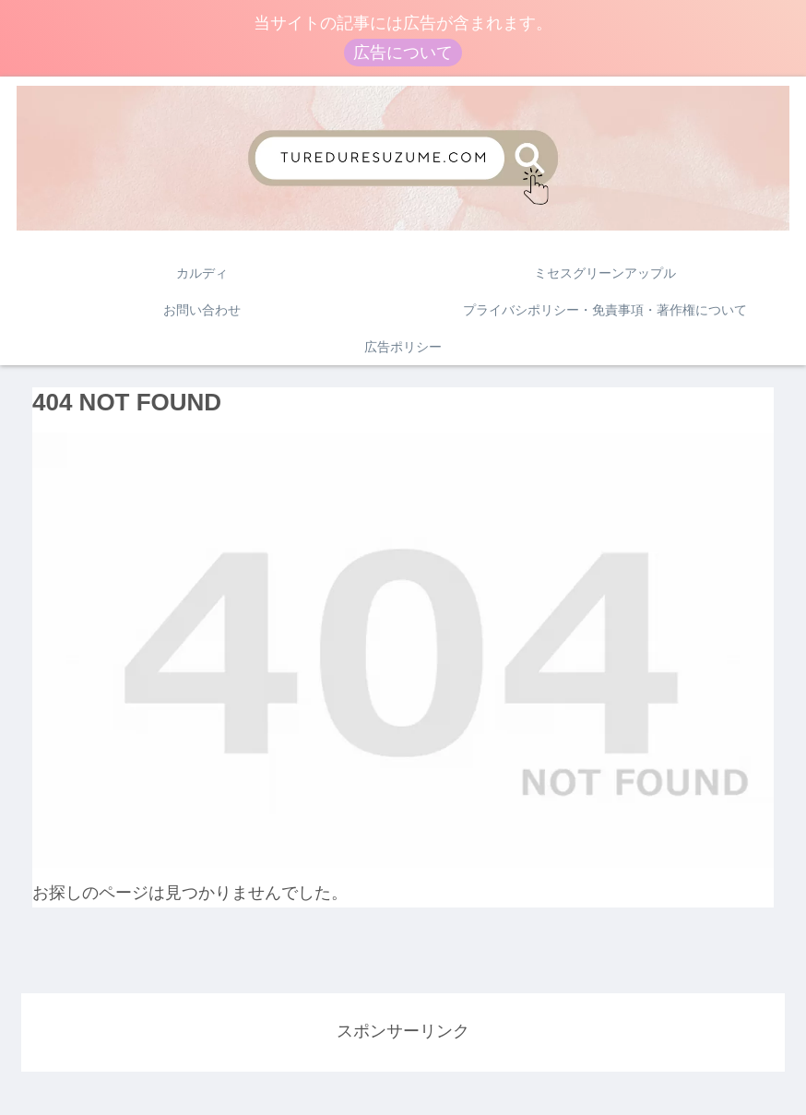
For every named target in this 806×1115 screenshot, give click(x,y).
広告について (403, 52)
